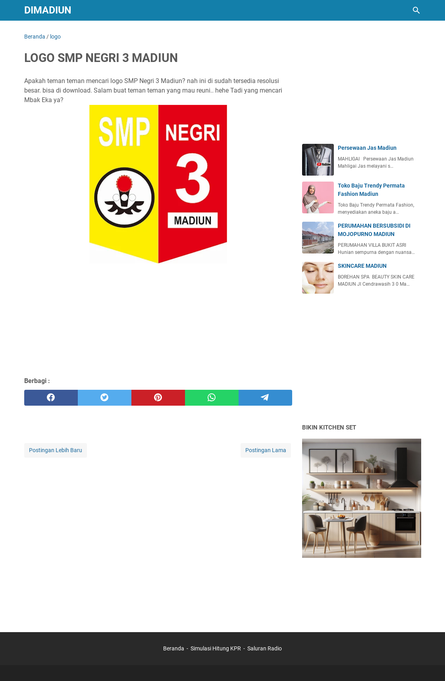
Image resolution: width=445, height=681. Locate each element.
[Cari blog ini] (416, 10)
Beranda (173, 648)
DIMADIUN (47, 10)
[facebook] (51, 398)
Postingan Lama (265, 450)
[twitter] (104, 398)
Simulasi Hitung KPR (216, 648)
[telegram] (265, 398)
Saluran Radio (264, 648)
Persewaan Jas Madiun (367, 148)
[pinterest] (158, 398)
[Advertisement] (158, 316)
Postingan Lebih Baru (55, 450)
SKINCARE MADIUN (362, 266)
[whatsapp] (212, 398)
